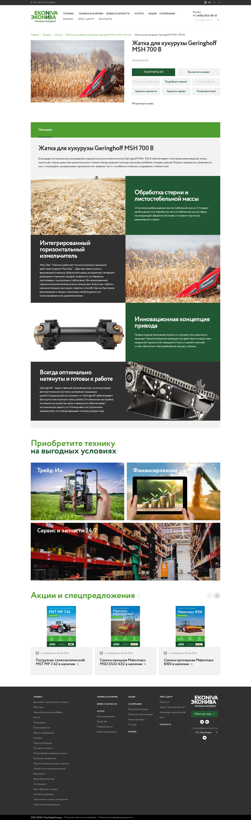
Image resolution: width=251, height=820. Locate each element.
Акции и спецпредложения (83, 595)
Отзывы (132, 724)
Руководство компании (140, 714)
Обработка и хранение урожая (49, 768)
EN (214, 2)
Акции (152, 13)
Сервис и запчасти (118, 13)
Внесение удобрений (44, 758)
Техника (68, 13)
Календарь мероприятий (173, 712)
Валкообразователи (43, 779)
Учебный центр (105, 726)
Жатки (36, 717)
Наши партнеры (136, 719)
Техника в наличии (90, 13)
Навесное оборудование (46, 804)
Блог (162, 717)
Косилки (37, 738)
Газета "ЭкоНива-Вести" (172, 707)
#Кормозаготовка (143, 104)
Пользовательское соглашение (80, 817)
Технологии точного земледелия (50, 799)
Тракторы (38, 707)
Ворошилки (39, 773)
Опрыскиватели (41, 727)
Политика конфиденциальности (115, 817)
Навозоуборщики (42, 743)
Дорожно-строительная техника (50, 702)
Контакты (105, 19)
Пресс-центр (86, 19)
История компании (138, 709)
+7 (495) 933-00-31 (205, 15)
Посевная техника (43, 748)
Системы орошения (43, 794)
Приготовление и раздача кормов (51, 763)
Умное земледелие (107, 732)
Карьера (68, 19)
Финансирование (106, 716)
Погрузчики (39, 722)
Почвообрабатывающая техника (50, 753)
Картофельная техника (45, 789)
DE (219, 2)
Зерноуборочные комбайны (47, 712)
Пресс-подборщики (43, 732)
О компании (167, 13)
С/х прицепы (39, 784)
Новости (164, 702)
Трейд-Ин (102, 721)
